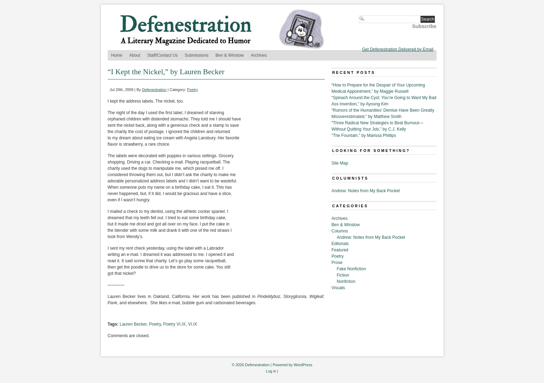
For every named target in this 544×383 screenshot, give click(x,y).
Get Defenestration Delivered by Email (397, 49)
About (134, 55)
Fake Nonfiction (351, 268)
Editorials (340, 243)
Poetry (192, 90)
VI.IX (192, 324)
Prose (337, 262)
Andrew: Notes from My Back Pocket (366, 190)
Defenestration (154, 90)
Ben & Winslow (230, 55)
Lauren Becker (133, 324)
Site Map (340, 163)
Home (116, 55)
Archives (259, 55)
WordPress (303, 365)
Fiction (343, 275)
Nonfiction (346, 281)
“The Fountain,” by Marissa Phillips (364, 135)
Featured (340, 250)
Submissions (197, 55)
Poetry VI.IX (174, 324)
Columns (340, 231)
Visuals (338, 287)
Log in (271, 371)
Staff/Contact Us (162, 55)
